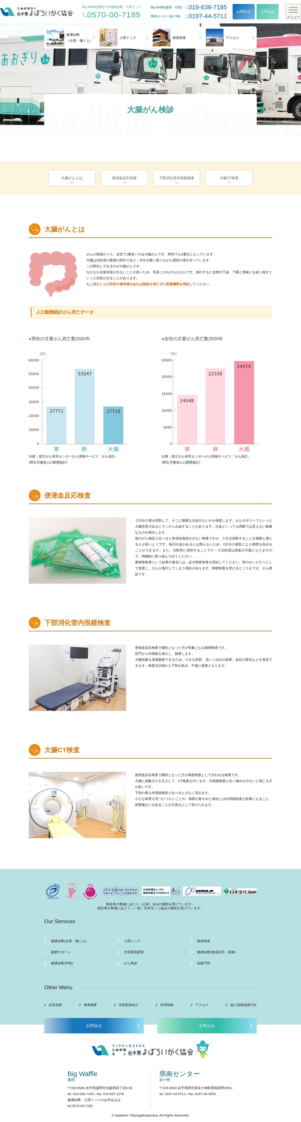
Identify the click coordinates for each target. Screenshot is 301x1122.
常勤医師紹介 (129, 1005)
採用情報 (167, 1005)
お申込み (267, 11)
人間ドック (118, 37)
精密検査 (169, 37)
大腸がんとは (72, 178)
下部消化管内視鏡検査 (176, 178)
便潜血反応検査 (124, 178)
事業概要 (90, 1005)
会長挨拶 (55, 1005)
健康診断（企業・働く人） (69, 37)
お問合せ (244, 11)
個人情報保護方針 (243, 1005)
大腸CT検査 (229, 178)
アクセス (222, 37)
